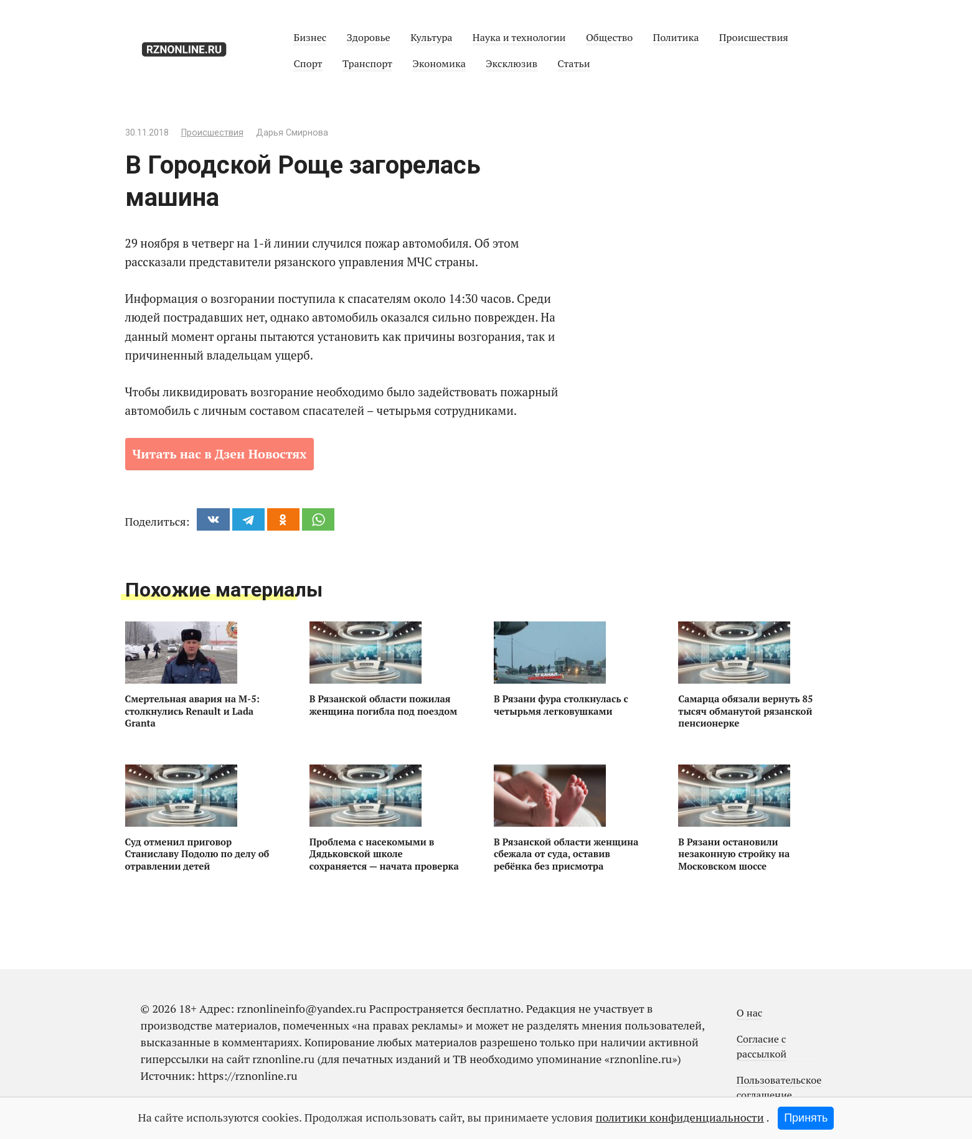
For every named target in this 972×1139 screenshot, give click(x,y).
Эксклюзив (511, 63)
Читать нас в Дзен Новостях (220, 453)
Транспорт (367, 63)
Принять (806, 1118)
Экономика (438, 63)
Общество (609, 37)
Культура (431, 37)
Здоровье (368, 37)
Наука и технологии (519, 37)
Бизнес (309, 37)
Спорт (307, 63)
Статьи (573, 63)
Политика (676, 37)
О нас (750, 1013)
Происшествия (753, 37)
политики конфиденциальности (679, 1117)
